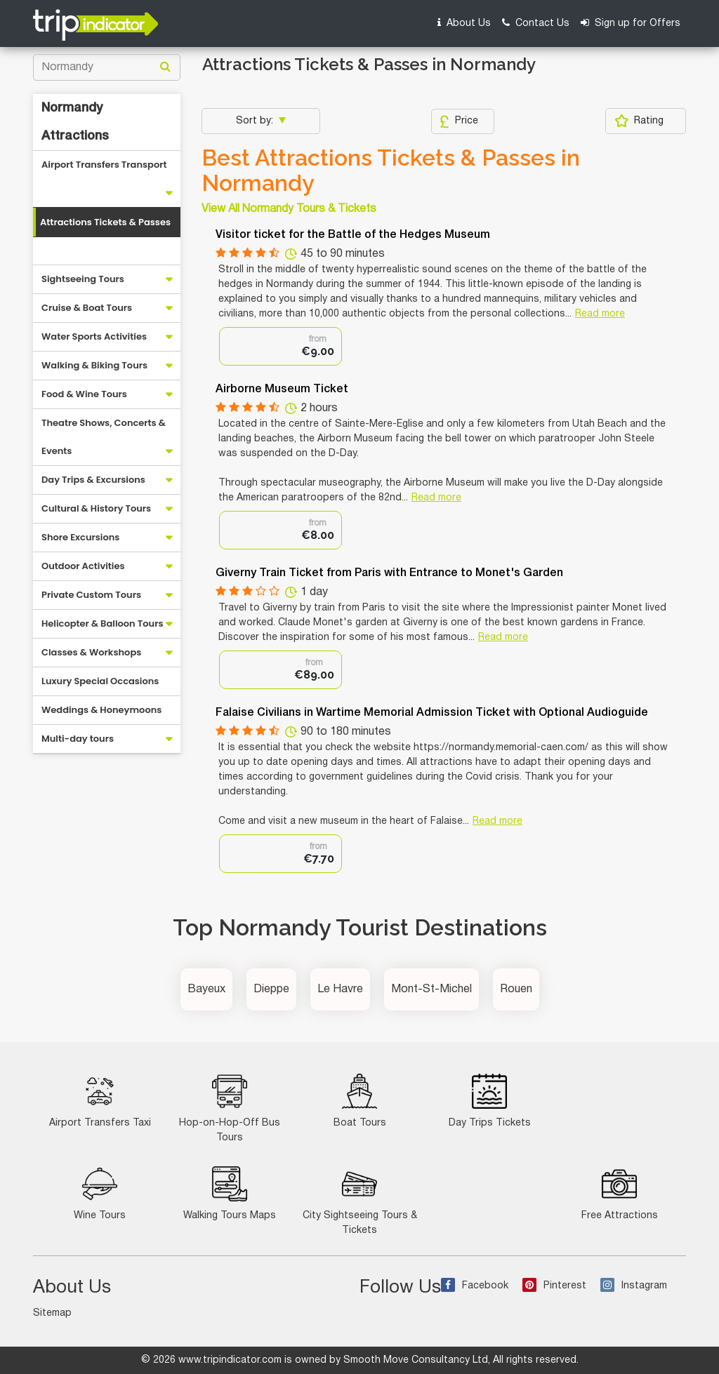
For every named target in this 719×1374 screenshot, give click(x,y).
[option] (280, 346)
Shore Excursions (80, 537)
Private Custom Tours (91, 594)
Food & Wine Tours (84, 394)
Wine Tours (100, 1193)
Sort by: (256, 121)
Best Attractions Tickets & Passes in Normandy (391, 170)
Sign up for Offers (630, 23)
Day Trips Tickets (490, 1101)
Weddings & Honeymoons (101, 709)
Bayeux (206, 989)
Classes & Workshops (91, 652)
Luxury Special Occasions (100, 681)
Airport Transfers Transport (104, 164)
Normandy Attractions (75, 122)
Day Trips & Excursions (93, 479)
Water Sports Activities (94, 336)
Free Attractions (619, 1193)
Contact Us (535, 23)
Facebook (474, 1285)
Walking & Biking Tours (94, 365)
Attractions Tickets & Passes (105, 222)
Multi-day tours (77, 738)
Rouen (516, 989)
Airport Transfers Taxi (100, 1101)
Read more (600, 314)
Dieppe (271, 989)
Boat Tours (360, 1101)
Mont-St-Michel (431, 989)
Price (459, 121)
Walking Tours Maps (229, 1193)
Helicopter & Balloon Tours (102, 623)
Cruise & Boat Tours (86, 307)
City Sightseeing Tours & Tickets (360, 1200)
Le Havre (340, 989)
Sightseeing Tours (82, 279)
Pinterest (554, 1285)
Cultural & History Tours (96, 508)
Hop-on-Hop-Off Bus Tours (229, 1108)
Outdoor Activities (83, 566)
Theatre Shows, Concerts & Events (103, 437)
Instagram (633, 1285)
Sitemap (52, 1313)
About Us (464, 23)
